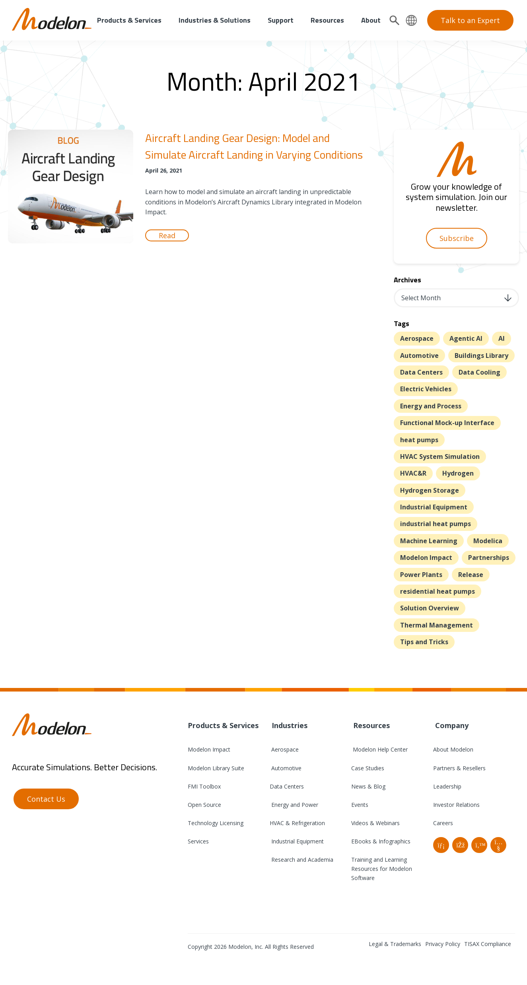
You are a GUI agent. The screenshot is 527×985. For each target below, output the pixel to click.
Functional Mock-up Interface (447, 422)
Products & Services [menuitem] (129, 20)
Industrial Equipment (433, 507)
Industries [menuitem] (288, 725)
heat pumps (419, 439)
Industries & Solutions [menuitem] (215, 20)
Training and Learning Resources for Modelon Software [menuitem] (381, 869)
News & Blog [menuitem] (368, 786)
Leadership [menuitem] (447, 786)
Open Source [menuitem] (204, 804)
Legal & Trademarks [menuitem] (395, 944)
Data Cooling (479, 372)
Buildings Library (481, 355)
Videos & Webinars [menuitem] (375, 823)
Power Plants (421, 574)
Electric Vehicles (425, 389)
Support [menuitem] (281, 20)
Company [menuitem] (451, 725)
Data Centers (421, 372)
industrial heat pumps (435, 523)
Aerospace (417, 338)
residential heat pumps (437, 591)
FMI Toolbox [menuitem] (204, 786)
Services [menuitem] (198, 841)
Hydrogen (458, 473)
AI (501, 338)
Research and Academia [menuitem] (301, 859)
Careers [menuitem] (443, 823)
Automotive (419, 355)
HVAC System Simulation (440, 456)
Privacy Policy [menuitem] (442, 944)
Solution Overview (429, 608)
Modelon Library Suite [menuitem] (216, 768)
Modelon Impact (426, 557)
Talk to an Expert (470, 20)
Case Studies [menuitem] (367, 768)
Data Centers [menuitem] (287, 786)
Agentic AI (465, 338)
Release (470, 574)
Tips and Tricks (424, 641)
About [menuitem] (371, 20)
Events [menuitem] (359, 804)
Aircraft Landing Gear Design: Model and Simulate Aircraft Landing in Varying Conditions (254, 146)
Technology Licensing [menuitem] (215, 823)
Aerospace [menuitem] (284, 749)
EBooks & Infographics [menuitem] (380, 841)
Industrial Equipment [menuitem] (297, 841)
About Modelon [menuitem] (453, 749)
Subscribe (456, 238)
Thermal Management (436, 625)
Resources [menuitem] (327, 20)
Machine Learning (428, 540)
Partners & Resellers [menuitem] (459, 768)
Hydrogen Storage (429, 490)
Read (167, 235)
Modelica (487, 540)
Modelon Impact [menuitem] (209, 749)
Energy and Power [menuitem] (294, 804)
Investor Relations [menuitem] (456, 804)
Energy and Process (430, 406)
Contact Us (46, 799)
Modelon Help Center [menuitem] (379, 749)
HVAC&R (413, 473)
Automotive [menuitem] (285, 768)
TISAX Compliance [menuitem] (487, 944)
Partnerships (488, 557)
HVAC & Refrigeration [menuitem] (297, 823)
